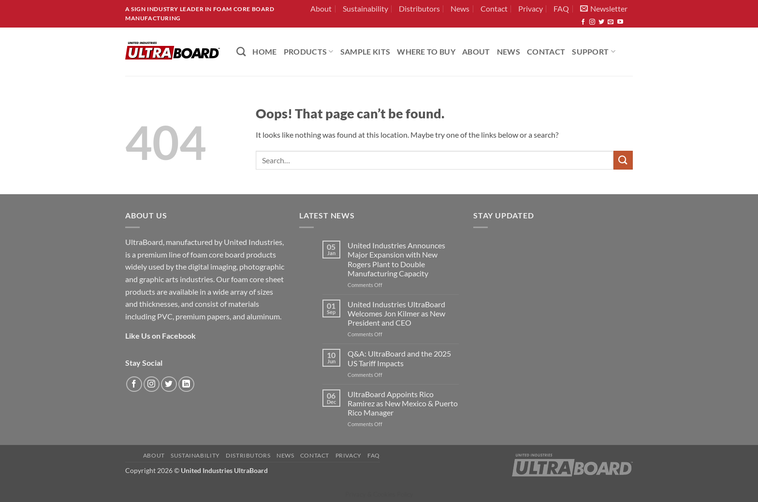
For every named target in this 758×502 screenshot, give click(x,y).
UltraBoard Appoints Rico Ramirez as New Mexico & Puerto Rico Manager (403, 403)
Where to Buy (426, 51)
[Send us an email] (610, 22)
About (321, 8)
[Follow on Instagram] (592, 22)
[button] (603, 8)
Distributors (419, 8)
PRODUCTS (309, 51)
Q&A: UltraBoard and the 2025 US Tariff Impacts (399, 358)
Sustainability (365, 8)
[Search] (241, 51)
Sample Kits (365, 51)
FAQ (561, 8)
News (460, 8)
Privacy (530, 8)
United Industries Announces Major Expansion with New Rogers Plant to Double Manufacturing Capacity (396, 259)
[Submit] (623, 160)
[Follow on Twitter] (601, 22)
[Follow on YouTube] (620, 22)
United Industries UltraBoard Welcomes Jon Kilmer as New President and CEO (396, 313)
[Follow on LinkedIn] (186, 384)
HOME (264, 51)
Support (593, 51)
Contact (494, 8)
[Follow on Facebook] (583, 22)
